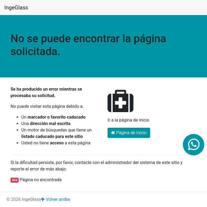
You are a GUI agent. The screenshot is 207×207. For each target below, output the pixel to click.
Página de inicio (129, 132)
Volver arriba (55, 199)
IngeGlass (16, 7)
